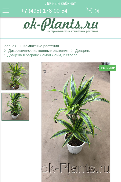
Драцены (82, 51)
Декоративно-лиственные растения (38, 51)
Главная (9, 46)
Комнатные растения (41, 46)
